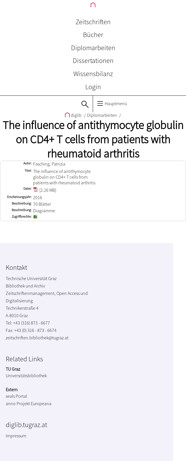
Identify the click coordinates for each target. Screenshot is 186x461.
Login (93, 86)
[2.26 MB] (44, 190)
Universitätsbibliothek (26, 375)
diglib (73, 115)
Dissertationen (93, 60)
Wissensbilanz (93, 73)
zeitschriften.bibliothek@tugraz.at (37, 337)
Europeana (41, 403)
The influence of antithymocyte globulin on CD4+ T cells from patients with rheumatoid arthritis (93, 139)
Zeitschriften (93, 21)
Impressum (16, 435)
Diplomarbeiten (93, 47)
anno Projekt (18, 403)
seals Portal (16, 396)
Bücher (93, 34)
